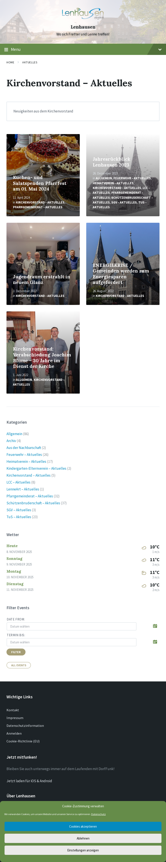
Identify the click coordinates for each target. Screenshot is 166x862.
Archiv (11, 440)
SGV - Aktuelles (124, 202)
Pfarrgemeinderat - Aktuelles (37, 207)
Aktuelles (29, 62)
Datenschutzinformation (25, 725)
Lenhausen (83, 27)
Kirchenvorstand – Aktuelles (28, 475)
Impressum (14, 718)
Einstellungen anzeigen (83, 850)
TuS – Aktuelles (18, 516)
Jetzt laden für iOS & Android (29, 781)
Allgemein (104, 178)
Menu (83, 49)
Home (10, 62)
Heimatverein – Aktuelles (26, 461)
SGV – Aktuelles (18, 510)
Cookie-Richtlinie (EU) (23, 741)
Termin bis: (16, 635)
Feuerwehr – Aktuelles (24, 454)
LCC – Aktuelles (18, 482)
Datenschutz (98, 814)
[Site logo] (83, 19)
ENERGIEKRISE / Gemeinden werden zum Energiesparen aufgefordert (121, 273)
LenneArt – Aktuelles (22, 489)
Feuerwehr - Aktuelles (132, 178)
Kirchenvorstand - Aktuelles (40, 202)
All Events (18, 665)
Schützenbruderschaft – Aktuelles (33, 503)
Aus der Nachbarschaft (23, 447)
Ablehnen (83, 838)
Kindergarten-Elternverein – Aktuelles (36, 468)
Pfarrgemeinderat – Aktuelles (29, 496)
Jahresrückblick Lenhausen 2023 (111, 162)
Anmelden (14, 733)
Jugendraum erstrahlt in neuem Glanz (41, 279)
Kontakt (12, 710)
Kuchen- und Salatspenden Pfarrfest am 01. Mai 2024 (39, 183)
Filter (16, 652)
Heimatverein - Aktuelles (113, 183)
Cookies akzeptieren (83, 826)
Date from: (16, 619)
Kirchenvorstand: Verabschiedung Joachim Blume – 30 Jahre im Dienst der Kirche (42, 357)
